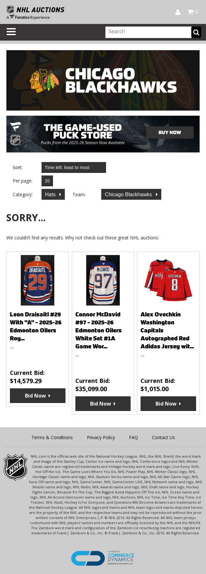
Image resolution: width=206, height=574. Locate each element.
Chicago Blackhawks (129, 194)
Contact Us (163, 437)
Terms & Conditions (52, 437)
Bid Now (35, 395)
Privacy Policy (101, 437)
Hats (51, 194)
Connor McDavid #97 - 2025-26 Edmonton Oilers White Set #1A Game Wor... (98, 330)
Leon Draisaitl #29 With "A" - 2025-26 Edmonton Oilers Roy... (36, 326)
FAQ (133, 437)
